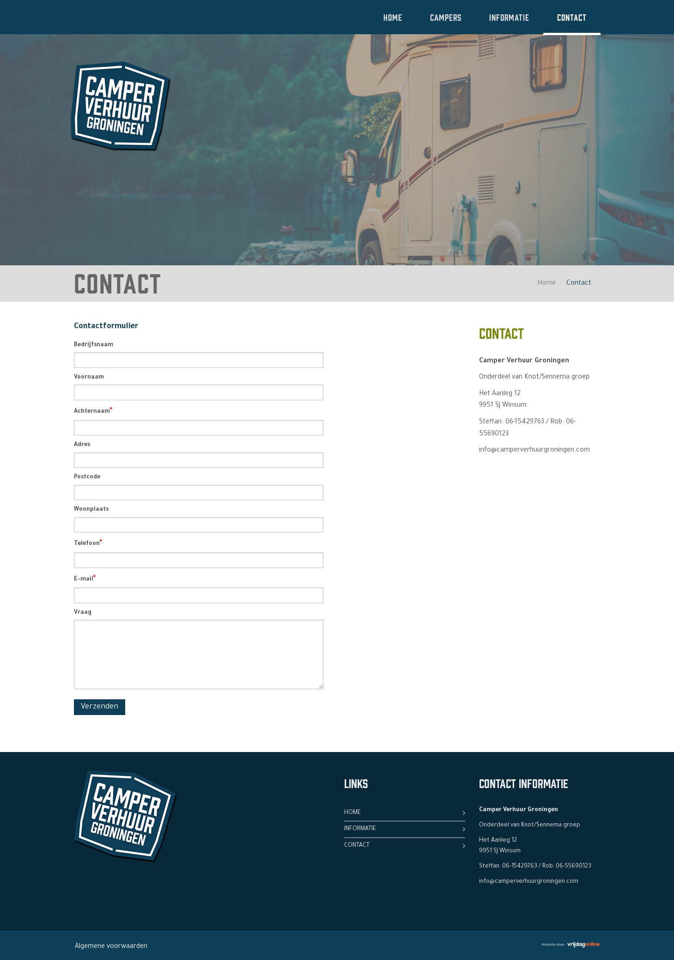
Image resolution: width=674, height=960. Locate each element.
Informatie (509, 17)
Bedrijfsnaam (93, 345)
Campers (445, 17)
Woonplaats (91, 510)
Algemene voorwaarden (111, 947)
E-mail (85, 579)
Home (392, 17)
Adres (82, 445)
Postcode (87, 477)
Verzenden (99, 707)
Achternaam (93, 411)
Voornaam (89, 377)
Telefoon (88, 543)
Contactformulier (106, 327)
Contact (572, 17)
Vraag (82, 613)
